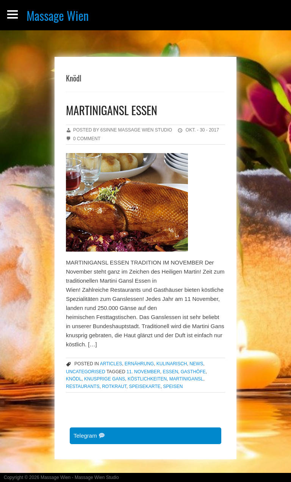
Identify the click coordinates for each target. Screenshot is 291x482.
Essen (170, 371)
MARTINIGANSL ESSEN (111, 110)
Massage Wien (58, 15)
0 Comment (86, 138)
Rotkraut (114, 386)
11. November (143, 371)
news (196, 363)
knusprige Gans (104, 379)
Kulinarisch (171, 363)
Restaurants (82, 386)
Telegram (89, 435)
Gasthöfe (193, 371)
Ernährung (139, 363)
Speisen (173, 386)
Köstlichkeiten (147, 379)
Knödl (73, 379)
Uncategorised (85, 371)
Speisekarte (144, 386)
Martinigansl (186, 379)
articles (111, 363)
